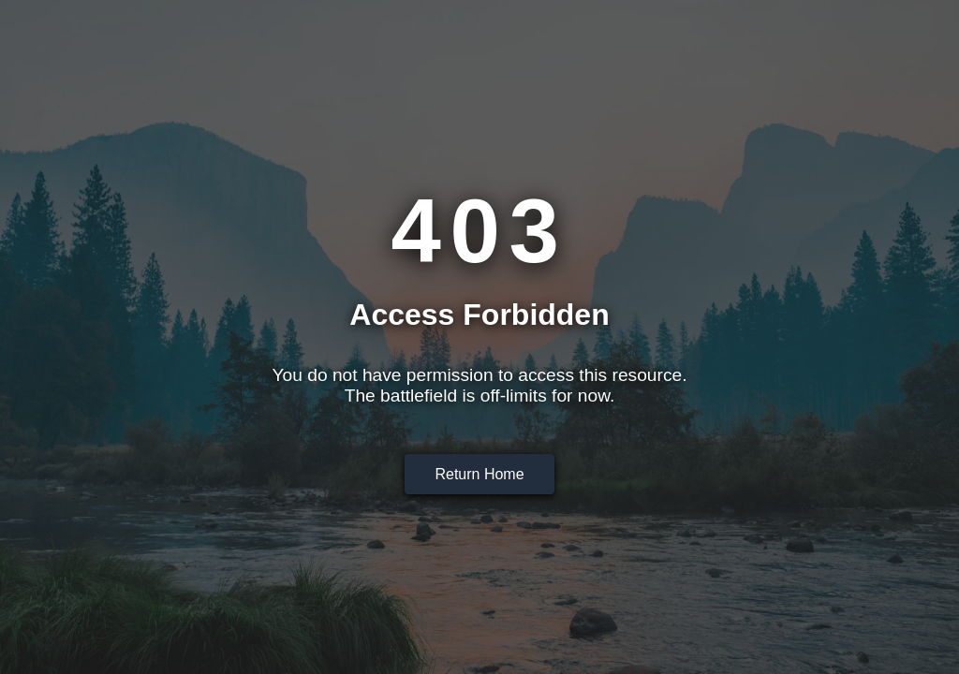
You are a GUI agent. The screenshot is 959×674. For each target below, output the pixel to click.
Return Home (479, 474)
